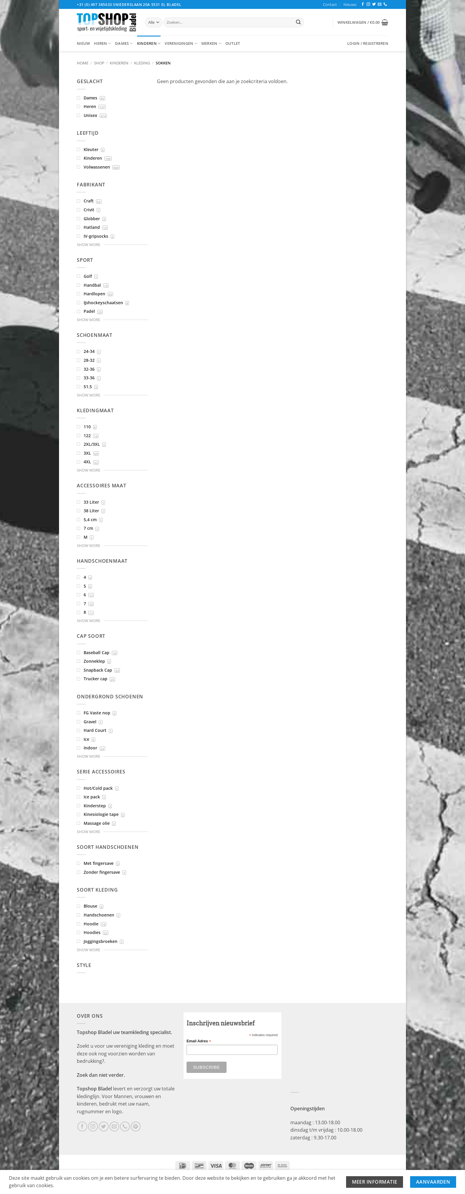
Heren (102, 43)
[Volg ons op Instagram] (368, 4)
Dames (124, 43)
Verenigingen (181, 43)
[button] (362, 22)
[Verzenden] (298, 23)
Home (82, 63)
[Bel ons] (385, 4)
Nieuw (83, 43)
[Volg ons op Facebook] (362, 4)
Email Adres (199, 1041)
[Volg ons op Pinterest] (136, 1126)
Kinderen (149, 43)
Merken (211, 43)
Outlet (232, 43)
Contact (330, 4)
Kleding (142, 63)
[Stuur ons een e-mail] (379, 4)
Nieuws (349, 4)
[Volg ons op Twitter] (374, 4)
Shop (99, 63)
